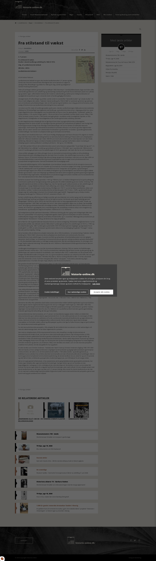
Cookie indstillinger (52, 292)
